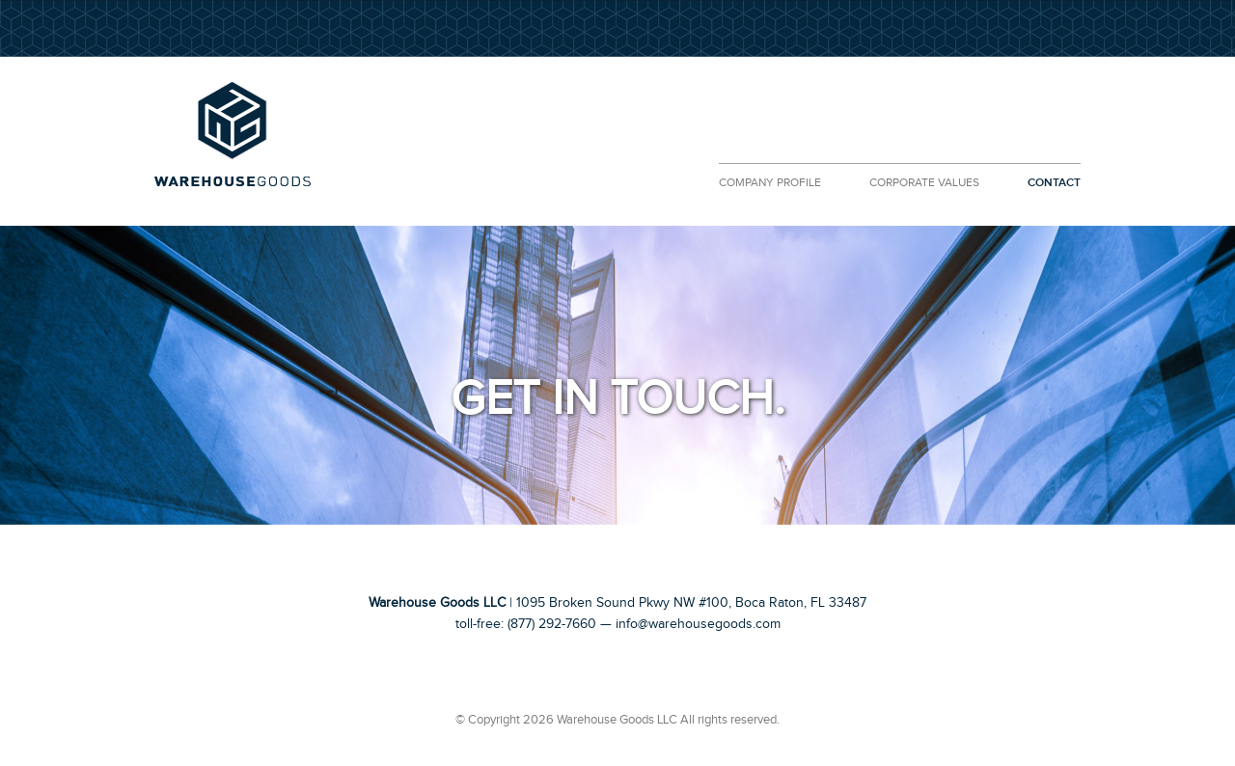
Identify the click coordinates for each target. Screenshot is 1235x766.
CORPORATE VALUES (924, 182)
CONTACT (1054, 183)
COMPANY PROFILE (770, 182)
